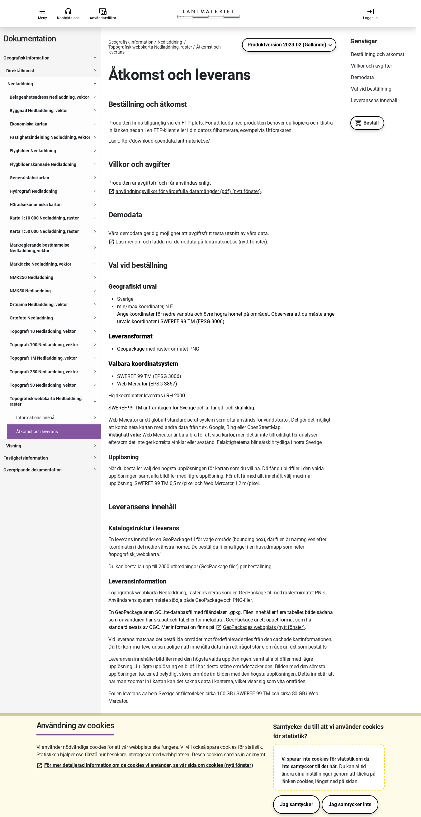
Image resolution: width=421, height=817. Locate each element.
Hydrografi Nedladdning (33, 191)
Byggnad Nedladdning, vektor (39, 110)
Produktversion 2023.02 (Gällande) (287, 45)
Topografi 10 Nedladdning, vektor (43, 331)
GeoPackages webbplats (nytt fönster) (264, 627)
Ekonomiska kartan (28, 123)
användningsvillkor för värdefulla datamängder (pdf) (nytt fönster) (188, 191)
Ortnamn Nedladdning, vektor (39, 304)
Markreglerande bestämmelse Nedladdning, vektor (39, 248)
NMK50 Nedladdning (30, 290)
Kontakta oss (68, 14)
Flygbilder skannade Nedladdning (43, 164)
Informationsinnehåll (36, 417)
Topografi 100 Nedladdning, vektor (44, 344)
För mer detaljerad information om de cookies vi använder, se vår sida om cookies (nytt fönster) (148, 765)
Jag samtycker (296, 804)
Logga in (370, 14)
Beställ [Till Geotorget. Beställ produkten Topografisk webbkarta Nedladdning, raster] (365, 123)
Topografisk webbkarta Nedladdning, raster (46, 401)
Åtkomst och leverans (37, 431)
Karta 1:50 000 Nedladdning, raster (44, 231)
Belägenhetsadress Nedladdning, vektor (49, 97)
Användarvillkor (103, 14)
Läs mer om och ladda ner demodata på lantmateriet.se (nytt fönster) (191, 242)
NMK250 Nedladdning (31, 277)
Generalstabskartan (29, 177)
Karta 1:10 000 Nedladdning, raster (44, 217)
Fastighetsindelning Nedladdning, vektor (50, 137)
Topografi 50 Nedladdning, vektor (43, 385)
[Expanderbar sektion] (95, 58)
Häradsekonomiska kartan (36, 204)
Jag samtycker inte (350, 804)
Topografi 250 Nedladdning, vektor (44, 371)
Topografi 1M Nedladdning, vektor (43, 358)
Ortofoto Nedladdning (31, 317)
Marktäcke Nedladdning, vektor (40, 264)
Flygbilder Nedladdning (33, 150)
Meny (42, 14)
